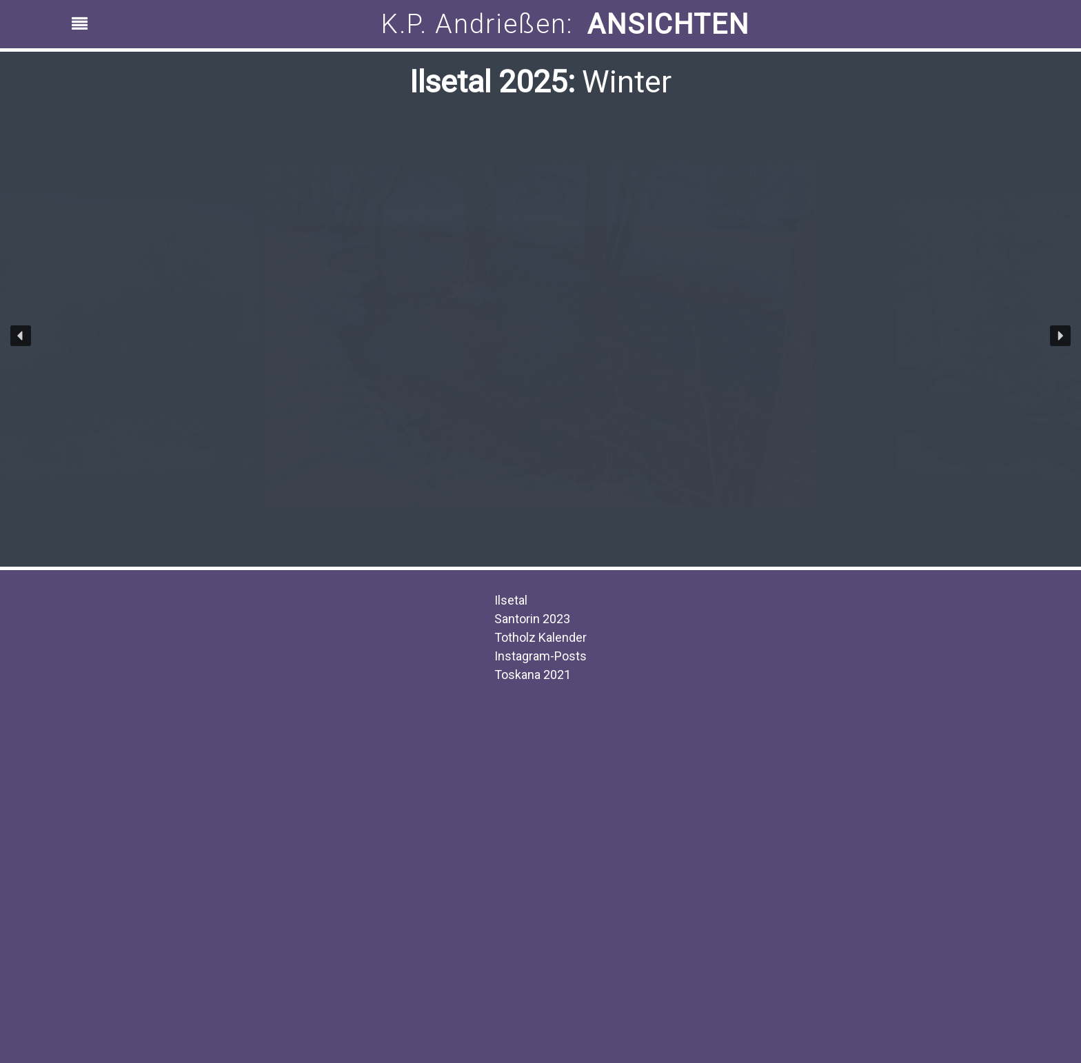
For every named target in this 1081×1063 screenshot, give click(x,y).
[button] (20, 335)
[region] (540, 24)
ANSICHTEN (668, 24)
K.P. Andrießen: (477, 24)
